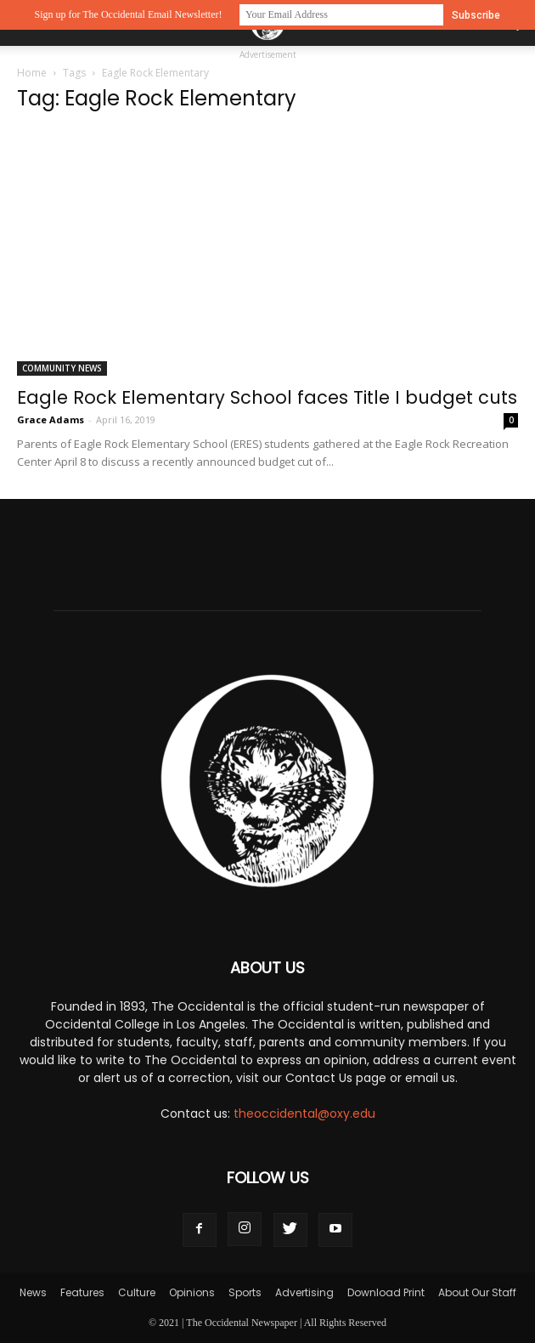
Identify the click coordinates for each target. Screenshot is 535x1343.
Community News (62, 368)
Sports (245, 1292)
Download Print (386, 1292)
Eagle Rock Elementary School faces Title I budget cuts (267, 397)
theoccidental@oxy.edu (304, 1113)
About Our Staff (477, 1292)
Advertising (304, 1292)
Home (32, 72)
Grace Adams (50, 419)
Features (82, 1292)
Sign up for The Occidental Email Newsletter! (128, 14)
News (33, 1292)
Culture (136, 1292)
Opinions (192, 1292)
